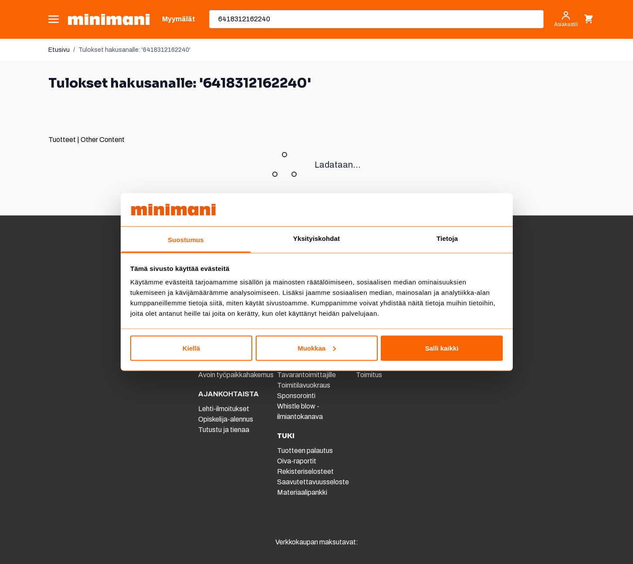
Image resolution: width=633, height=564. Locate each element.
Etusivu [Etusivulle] (59, 50)
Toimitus (369, 374)
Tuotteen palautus (305, 450)
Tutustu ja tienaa (223, 429)
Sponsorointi (296, 395)
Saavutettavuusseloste (313, 482)
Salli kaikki (442, 347)
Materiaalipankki (302, 492)
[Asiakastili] (566, 19)
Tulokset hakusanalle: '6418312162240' (134, 50)
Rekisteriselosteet (305, 471)
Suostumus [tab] (186, 239)
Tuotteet (62, 139)
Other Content (103, 139)
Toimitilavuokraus (303, 385)
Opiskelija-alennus (225, 419)
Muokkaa (317, 347)
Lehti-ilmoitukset (223, 408)
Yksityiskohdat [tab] (316, 238)
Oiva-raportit (296, 461)
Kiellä (191, 347)
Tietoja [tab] (447, 238)
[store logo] (109, 19)
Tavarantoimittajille (306, 374)
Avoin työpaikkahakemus (236, 374)
